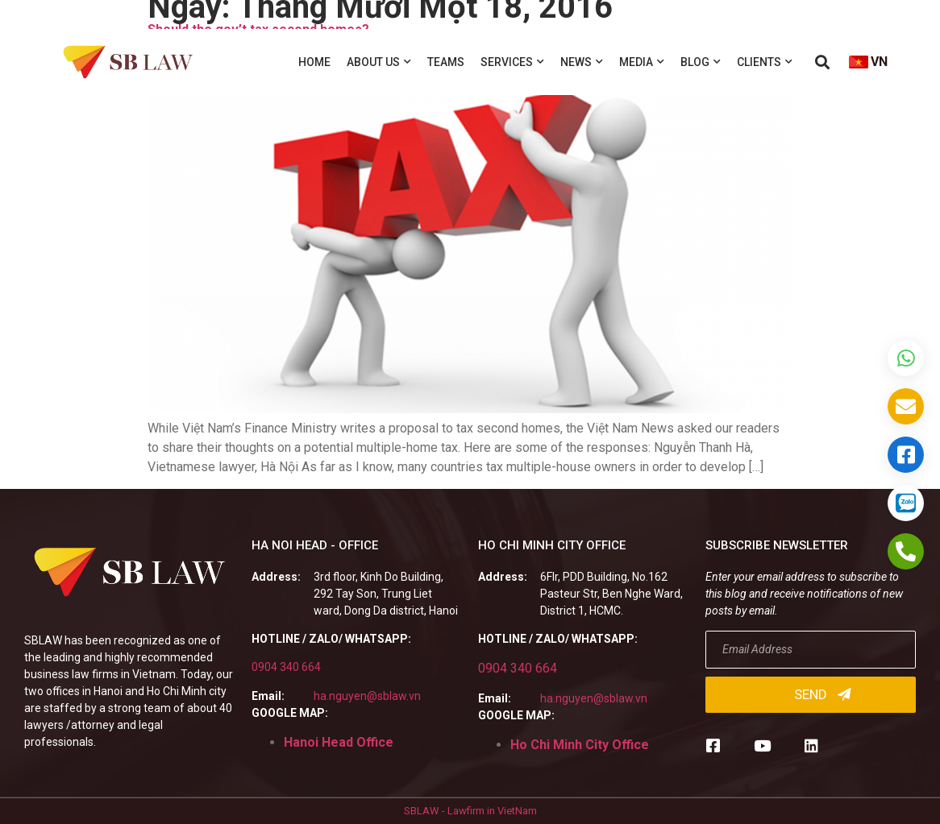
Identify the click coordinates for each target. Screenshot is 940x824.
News (581, 62)
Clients (764, 62)
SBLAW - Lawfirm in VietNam (470, 811)
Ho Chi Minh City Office (579, 744)
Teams (445, 62)
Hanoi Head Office (338, 742)
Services (512, 62)
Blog (700, 62)
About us (379, 62)
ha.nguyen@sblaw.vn (367, 695)
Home (314, 62)
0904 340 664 (286, 666)
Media (641, 62)
